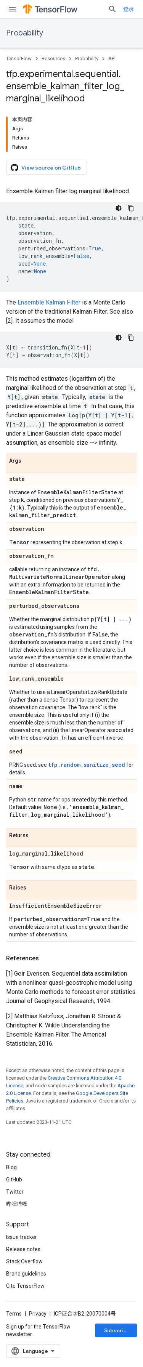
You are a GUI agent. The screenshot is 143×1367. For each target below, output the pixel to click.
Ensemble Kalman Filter (49, 302)
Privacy (38, 1314)
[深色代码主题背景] (118, 208)
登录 (128, 9)
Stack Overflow (24, 1261)
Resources (53, 58)
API (112, 58)
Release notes (23, 1249)
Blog (11, 1167)
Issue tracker (21, 1237)
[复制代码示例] (131, 208)
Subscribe (117, 1330)
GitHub (14, 1179)
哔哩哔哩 (16, 1204)
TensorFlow (19, 58)
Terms (14, 1314)
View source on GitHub (46, 167)
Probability (24, 33)
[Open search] (112, 9)
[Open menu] (12, 9)
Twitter (15, 1192)
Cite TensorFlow (25, 1286)
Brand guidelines (26, 1274)
